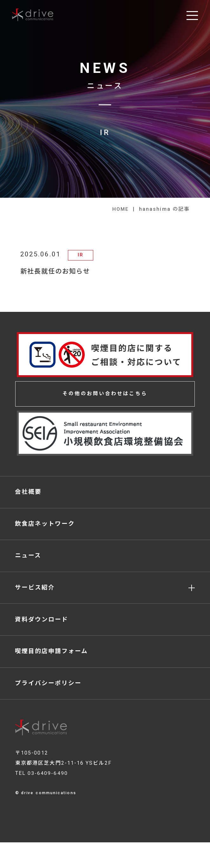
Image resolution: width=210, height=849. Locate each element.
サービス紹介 (35, 591)
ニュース (28, 558)
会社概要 (28, 493)
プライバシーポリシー (48, 689)
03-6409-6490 (48, 780)
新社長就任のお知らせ (57, 271)
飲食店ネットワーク (45, 525)
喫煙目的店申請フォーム (52, 656)
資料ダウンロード (42, 623)
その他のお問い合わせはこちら (105, 394)
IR (81, 255)
